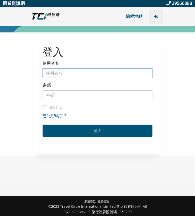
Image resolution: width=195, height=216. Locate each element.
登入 (97, 130)
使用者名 (51, 63)
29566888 (179, 3)
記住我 (52, 107)
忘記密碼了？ (55, 115)
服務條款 (90, 201)
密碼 (47, 85)
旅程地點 (134, 16)
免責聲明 (103, 201)
